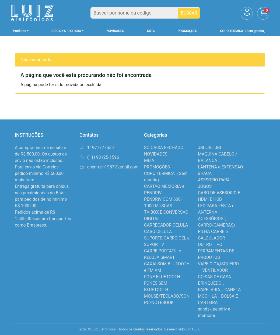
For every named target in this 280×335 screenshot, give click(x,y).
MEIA (151, 31)
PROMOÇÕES (187, 31)
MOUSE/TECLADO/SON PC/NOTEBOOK (167, 299)
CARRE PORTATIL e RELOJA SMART (162, 254)
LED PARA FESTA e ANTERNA (216, 209)
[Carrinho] (263, 13)
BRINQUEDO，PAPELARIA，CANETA (219, 286)
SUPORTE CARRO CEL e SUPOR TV (167, 241)
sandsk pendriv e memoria (214, 312)
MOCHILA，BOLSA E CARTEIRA (218, 299)
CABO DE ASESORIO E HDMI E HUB (219, 196)
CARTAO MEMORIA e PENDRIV (164, 189)
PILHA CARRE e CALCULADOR (213, 235)
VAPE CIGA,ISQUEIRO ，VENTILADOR (218, 267)
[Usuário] (247, 13)
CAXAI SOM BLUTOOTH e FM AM (167, 267)
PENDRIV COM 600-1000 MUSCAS (163, 202)
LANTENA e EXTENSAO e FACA (220, 170)
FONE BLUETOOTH (162, 276)
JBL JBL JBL (210, 147)
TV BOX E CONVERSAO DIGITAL (166, 215)
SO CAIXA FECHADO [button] (66, 31)
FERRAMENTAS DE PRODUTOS (216, 254)
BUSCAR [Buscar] (189, 13)
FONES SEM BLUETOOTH (156, 286)
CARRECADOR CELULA (166, 225)
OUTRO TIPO (210, 244)
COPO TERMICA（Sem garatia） (243, 31)
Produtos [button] (19, 31)
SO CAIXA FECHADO (163, 147)
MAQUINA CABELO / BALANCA (217, 157)
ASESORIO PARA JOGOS (214, 183)
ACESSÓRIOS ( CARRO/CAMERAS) (216, 222)
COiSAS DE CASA (214, 276)
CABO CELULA (158, 231)
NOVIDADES (115, 31)
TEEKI (196, 329)
